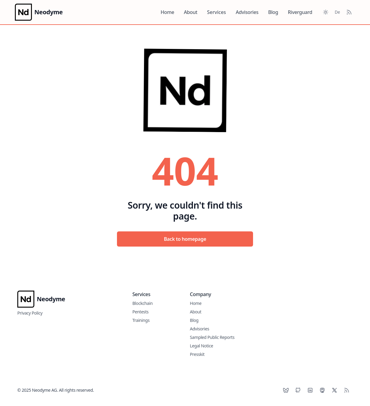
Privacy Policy (30, 313)
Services (216, 12)
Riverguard (300, 12)
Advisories (247, 12)
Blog (273, 12)
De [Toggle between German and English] (337, 12)
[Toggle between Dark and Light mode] (326, 12)
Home (167, 12)
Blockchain (142, 303)
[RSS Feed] (349, 12)
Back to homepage (185, 239)
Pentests (140, 312)
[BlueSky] (286, 390)
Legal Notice (201, 346)
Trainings (141, 320)
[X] (334, 390)
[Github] (298, 390)
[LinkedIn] (310, 390)
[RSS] (347, 390)
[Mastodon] (322, 390)
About (190, 12)
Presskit (197, 354)
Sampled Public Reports (212, 337)
